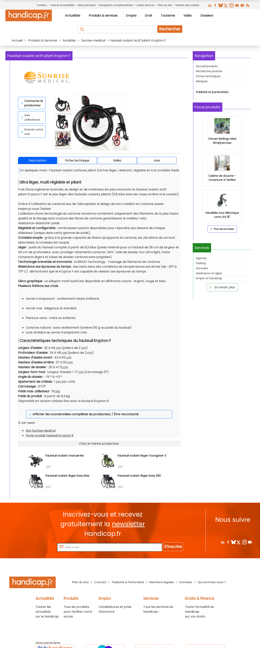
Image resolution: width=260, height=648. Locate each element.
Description (37, 160)
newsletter (128, 499)
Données (185, 558)
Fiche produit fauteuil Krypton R (49, 411)
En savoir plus (221, 287)
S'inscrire (173, 522)
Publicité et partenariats (212, 92)
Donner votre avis (31, 131)
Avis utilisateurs (30, 117)
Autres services (145, 5)
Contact (100, 558)
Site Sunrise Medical (40, 406)
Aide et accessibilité (62, 5)
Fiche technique (77, 160)
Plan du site (165, 5)
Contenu (42, 5)
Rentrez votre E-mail (41, 523)
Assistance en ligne (209, 273)
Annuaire (202, 268)
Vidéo (117, 160)
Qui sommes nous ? (212, 558)
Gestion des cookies (187, 5)
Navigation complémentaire (116, 5)
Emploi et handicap (209, 278)
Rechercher (169, 29)
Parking (201, 263)
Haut (208, 640)
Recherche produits (209, 71)
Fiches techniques (208, 76)
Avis (157, 160)
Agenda (201, 258)
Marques (202, 81)
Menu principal (86, 5)
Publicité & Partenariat (128, 558)
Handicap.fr (148, 640)
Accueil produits (207, 66)
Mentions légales (162, 558)
